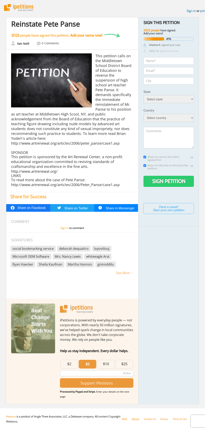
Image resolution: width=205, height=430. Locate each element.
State (147, 93)
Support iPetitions (97, 384)
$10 (106, 364)
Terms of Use (183, 419)
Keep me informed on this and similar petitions (165, 168)
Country (148, 111)
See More (123, 274)
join (202, 12)
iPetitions (21, 8)
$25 (124, 364)
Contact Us (150, 419)
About (135, 419)
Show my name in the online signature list (161, 159)
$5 (88, 365)
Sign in (191, 12)
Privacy (166, 419)
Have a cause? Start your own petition (168, 209)
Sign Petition (168, 182)
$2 (69, 364)
